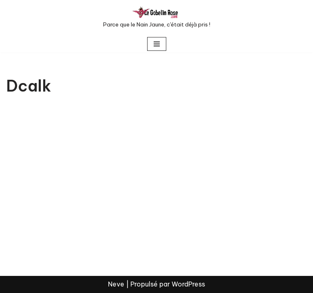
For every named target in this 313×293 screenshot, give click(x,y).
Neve (116, 284)
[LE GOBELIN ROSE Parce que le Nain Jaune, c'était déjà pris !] (156, 18)
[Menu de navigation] (156, 44)
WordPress (188, 284)
